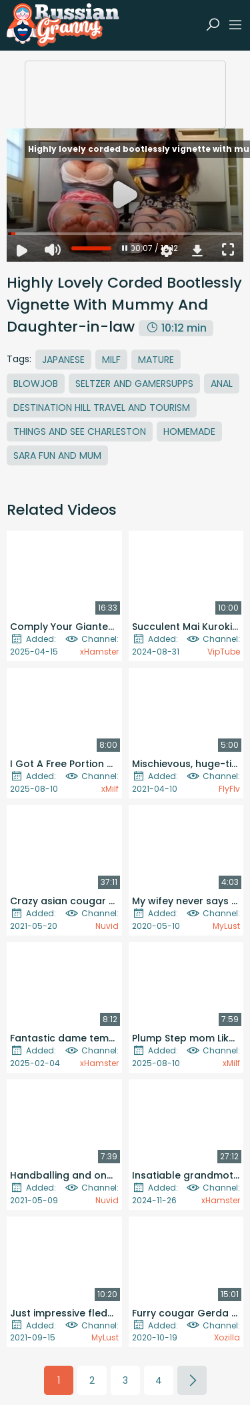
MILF (111, 359)
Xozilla (227, 1337)
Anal (222, 383)
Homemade (189, 431)
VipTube (223, 651)
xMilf (110, 788)
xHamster (99, 651)
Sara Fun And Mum (57, 455)
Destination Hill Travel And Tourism (101, 407)
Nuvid (107, 926)
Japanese (63, 359)
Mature (156, 359)
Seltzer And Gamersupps (134, 383)
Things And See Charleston (79, 431)
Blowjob (35, 383)
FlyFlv (229, 788)
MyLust (226, 926)
